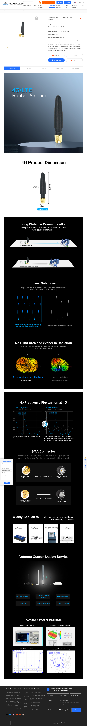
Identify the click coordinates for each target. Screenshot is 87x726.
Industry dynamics (10, 701)
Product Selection (59, 6)
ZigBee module (17, 698)
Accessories (53, 5)
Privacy (13, 722)
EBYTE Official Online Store (41, 723)
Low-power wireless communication (34, 706)
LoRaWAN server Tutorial (35, 692)
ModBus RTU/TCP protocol (36, 709)
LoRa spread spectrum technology (37, 695)
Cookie (7, 722)
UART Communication (35, 702)
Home (25, 5)
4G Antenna (25, 11)
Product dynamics (10, 698)
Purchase (74, 55)
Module (30, 5)
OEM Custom (27, 703)
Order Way (43, 68)
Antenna (19, 11)
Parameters (28, 68)
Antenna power (17, 708)
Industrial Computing (41, 6)
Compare (74, 60)
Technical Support (74, 6)
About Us (68, 6)
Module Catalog (25, 707)
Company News (9, 692)
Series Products (75, 68)
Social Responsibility (9, 705)
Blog (83, 5)
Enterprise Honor (9, 695)
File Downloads (56, 60)
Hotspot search (34, 689)
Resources (27, 689)
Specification (12, 68)
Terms (18, 722)
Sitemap (34, 722)
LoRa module (17, 692)
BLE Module (16, 695)
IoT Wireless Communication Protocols (36, 699)
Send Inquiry (56, 55)
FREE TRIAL (26, 696)
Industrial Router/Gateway (17, 702)
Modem (35, 5)
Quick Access (17, 689)
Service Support (25, 700)
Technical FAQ (26, 693)
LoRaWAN (16, 705)
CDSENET (49, 722)
